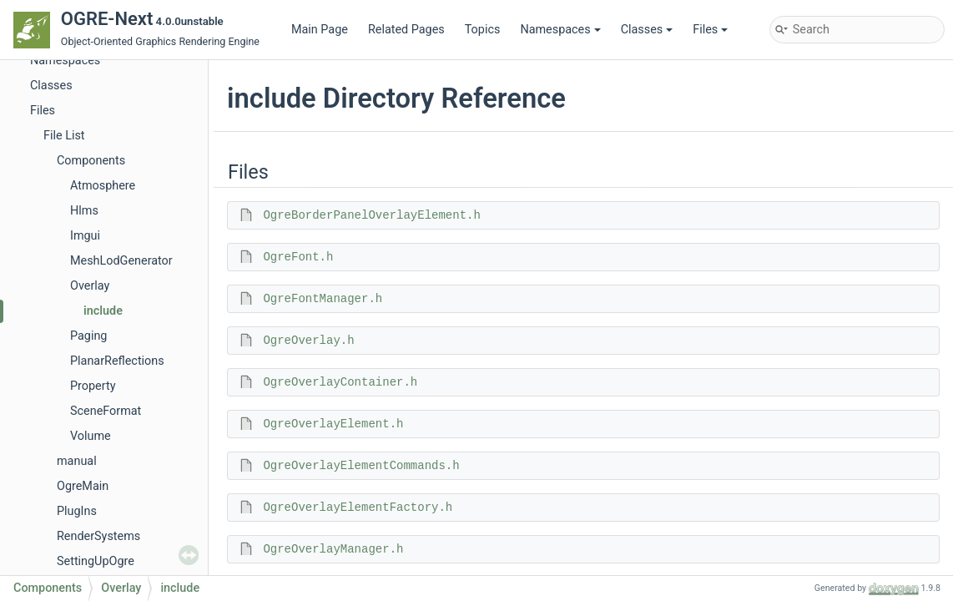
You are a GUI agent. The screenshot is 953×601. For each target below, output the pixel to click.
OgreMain (82, 486)
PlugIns (77, 511)
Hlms (84, 211)
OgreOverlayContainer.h (340, 382)
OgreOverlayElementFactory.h (357, 507)
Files (710, 30)
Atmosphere (102, 186)
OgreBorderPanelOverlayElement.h (371, 215)
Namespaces (560, 30)
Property (92, 386)
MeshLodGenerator (121, 261)
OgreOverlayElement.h (333, 424)
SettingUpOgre (95, 561)
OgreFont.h (298, 257)
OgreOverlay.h (308, 340)
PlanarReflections (117, 361)
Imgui (85, 236)
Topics (483, 30)
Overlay (89, 286)
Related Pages (406, 30)
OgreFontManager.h (322, 299)
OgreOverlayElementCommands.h (361, 465)
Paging (88, 336)
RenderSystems (98, 536)
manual (77, 461)
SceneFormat (105, 411)
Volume (90, 436)
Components (91, 161)
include (103, 311)
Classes (647, 30)
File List (64, 136)
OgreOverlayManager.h (333, 549)
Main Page (319, 30)
